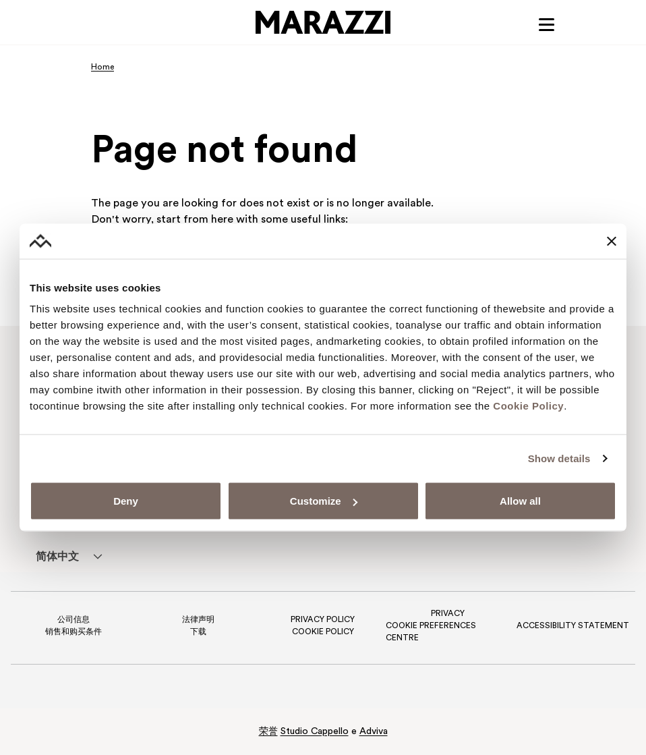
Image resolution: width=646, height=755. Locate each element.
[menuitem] (57, 556)
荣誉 (268, 732)
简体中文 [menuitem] (57, 557)
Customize (323, 501)
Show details (559, 458)
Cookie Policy (528, 406)
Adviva (373, 732)
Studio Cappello (315, 732)
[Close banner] (611, 241)
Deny (125, 501)
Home (102, 67)
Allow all (520, 501)
